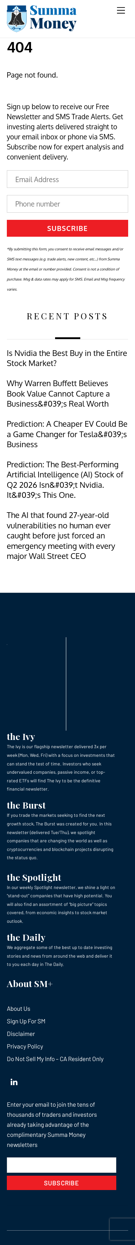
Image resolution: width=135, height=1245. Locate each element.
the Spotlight (34, 877)
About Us (18, 1008)
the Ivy (21, 736)
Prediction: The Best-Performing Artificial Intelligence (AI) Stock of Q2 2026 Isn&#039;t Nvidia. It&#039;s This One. (65, 479)
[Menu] (121, 10)
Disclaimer (21, 1033)
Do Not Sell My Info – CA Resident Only (55, 1058)
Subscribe (67, 228)
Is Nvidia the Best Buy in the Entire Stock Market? (67, 358)
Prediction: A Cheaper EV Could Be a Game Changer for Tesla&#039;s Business (67, 434)
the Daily (26, 937)
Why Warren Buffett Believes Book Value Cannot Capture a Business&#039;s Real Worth (58, 393)
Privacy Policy (25, 1046)
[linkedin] (14, 1080)
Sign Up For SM (26, 1020)
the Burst (26, 805)
